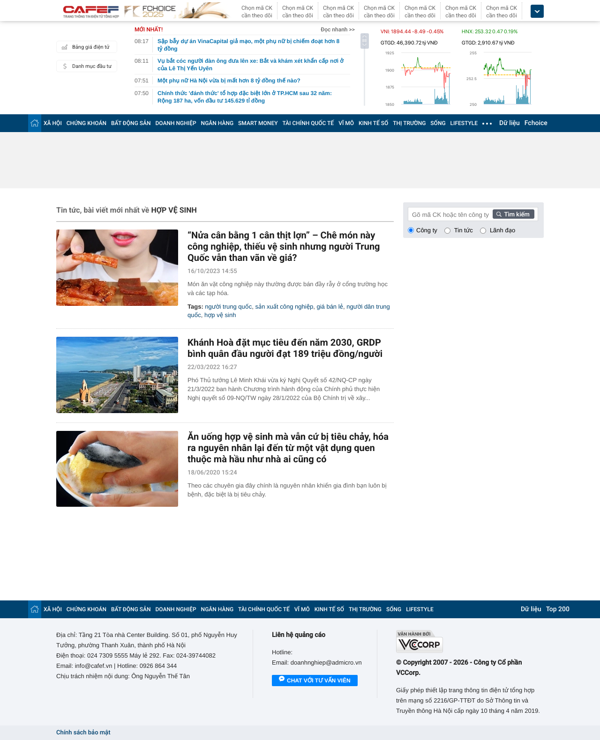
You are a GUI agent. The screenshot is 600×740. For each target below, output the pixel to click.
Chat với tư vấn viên (315, 681)
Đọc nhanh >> (338, 29)
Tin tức (463, 230)
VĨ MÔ (346, 123)
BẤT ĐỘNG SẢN (131, 123)
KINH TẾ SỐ (373, 123)
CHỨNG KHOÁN (86, 123)
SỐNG (437, 123)
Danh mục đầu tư (85, 66)
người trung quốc (228, 306)
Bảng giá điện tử (84, 47)
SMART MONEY (258, 123)
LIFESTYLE (464, 123)
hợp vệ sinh (220, 314)
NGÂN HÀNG (217, 123)
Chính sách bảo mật (83, 732)
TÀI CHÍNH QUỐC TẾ (308, 123)
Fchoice (536, 123)
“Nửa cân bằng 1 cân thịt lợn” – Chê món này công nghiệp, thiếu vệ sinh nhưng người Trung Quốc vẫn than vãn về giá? (284, 246)
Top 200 (558, 609)
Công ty (426, 230)
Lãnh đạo (502, 230)
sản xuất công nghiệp (284, 306)
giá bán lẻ (329, 306)
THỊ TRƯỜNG (409, 123)
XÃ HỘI (53, 123)
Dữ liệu (509, 123)
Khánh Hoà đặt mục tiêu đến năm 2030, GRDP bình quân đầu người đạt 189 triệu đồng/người (285, 348)
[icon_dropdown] (537, 11)
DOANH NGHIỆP (176, 123)
